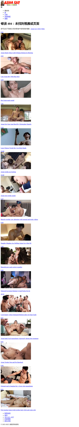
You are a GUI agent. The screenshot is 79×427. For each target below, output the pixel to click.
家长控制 (8, 421)
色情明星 (8, 16)
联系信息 (8, 413)
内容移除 (8, 419)
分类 (6, 14)
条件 (6, 415)
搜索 (6, 18)
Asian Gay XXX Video (38, 29)
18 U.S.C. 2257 (9, 417)
